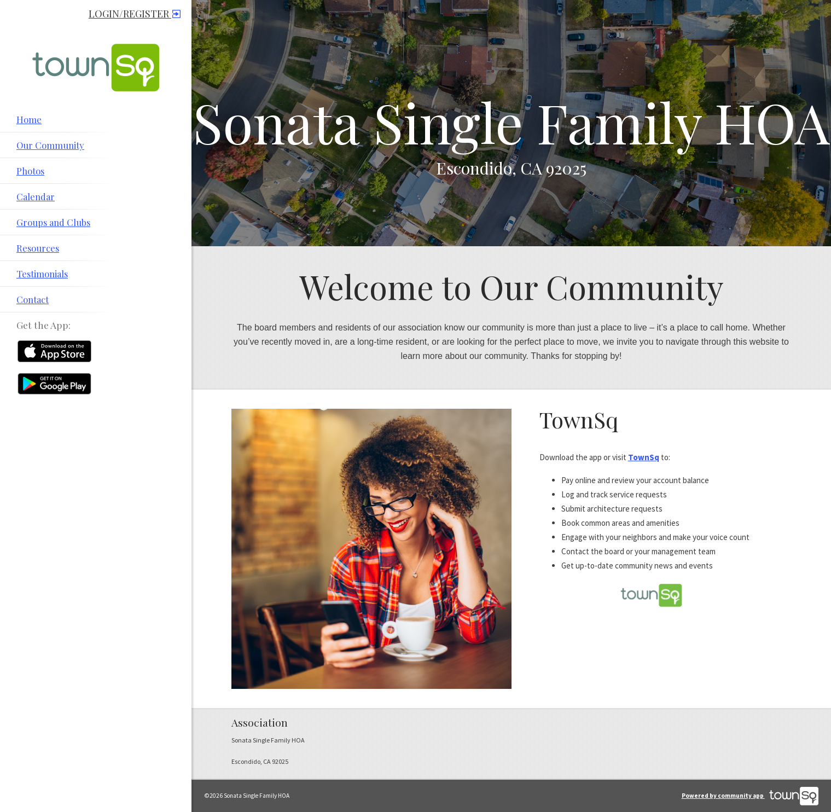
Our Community (50, 145)
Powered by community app (750, 795)
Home (29, 119)
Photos (30, 171)
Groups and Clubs (53, 222)
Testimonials (42, 274)
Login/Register (135, 13)
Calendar (35, 196)
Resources (37, 248)
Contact (32, 299)
